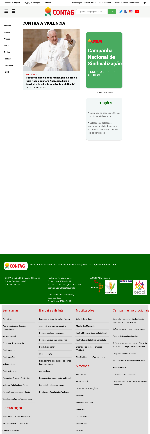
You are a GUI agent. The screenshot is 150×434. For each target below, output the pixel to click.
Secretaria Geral (9, 336)
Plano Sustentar (119, 367)
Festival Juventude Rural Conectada (91, 340)
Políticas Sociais (9, 371)
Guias (99, 3)
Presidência (7, 319)
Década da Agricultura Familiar (125, 336)
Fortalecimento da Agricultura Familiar (54, 319)
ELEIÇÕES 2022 (33, 75)
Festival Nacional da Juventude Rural (91, 333)
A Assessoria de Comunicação (15, 423)
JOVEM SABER (82, 416)
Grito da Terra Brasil (84, 319)
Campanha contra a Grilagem (124, 353)
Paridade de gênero (47, 347)
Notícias (7, 26)
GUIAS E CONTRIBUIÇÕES (87, 388)
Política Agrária (8, 350)
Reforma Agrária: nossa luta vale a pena (129, 329)
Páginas (7, 59)
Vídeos (7, 32)
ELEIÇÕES (104, 103)
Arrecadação (77, 3)
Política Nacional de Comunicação (16, 416)
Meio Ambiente (8, 364)
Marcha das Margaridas (85, 326)
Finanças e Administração (13, 343)
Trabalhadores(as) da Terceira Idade (17, 399)
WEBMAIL (80, 395)
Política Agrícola (9, 357)
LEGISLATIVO (81, 423)
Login (143, 3)
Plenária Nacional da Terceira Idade (90, 357)
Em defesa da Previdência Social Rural (129, 360)
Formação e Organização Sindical (16, 378)
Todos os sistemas (131, 3)
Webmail (107, 3)
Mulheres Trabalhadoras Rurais (15, 385)
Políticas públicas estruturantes (52, 333)
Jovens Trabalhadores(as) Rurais (16, 392)
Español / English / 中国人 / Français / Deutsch (27, 3)
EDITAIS (79, 430)
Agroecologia (44, 371)
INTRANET (80, 409)
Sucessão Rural (45, 354)
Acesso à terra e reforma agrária (52, 326)
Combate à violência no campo (51, 385)
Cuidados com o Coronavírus (124, 374)
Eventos (117, 3)
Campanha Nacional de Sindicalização (105, 57)
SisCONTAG (89, 3)
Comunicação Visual (10, 430)
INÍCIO (6, 72)
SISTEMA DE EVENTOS (85, 402)
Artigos (7, 39)
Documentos (9, 65)
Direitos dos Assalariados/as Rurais (54, 392)
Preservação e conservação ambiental (55, 378)
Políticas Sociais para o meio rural (53, 340)
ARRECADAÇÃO (82, 381)
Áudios (7, 52)
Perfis (6, 45)
